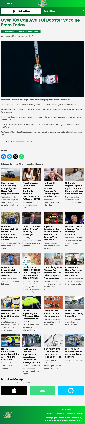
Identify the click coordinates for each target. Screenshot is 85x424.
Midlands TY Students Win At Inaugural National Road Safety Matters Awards (10, 226)
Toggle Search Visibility (81, 3)
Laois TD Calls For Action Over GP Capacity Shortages (31, 224)
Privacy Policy (60, 413)
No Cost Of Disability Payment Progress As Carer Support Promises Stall (53, 183)
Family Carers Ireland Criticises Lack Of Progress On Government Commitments (31, 266)
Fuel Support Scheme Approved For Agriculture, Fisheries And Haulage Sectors (31, 349)
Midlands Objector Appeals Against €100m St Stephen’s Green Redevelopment (74, 181)
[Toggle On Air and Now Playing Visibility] (64, 11)
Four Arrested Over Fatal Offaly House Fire (74, 306)
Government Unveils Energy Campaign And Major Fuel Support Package (10, 181)
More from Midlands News (29, 31)
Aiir (80, 420)
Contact (80, 413)
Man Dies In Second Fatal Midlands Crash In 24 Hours (10, 265)
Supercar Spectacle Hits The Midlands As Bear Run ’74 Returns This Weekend (53, 226)
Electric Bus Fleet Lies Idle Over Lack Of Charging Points (10, 308)
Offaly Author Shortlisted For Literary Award (53, 306)
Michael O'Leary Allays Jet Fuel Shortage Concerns (74, 224)
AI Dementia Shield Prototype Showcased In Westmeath (74, 265)
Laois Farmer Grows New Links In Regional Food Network (74, 346)
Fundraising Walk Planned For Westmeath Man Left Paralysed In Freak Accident (53, 266)
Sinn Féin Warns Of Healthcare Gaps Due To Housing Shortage (53, 346)
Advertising (48, 413)
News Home (9, 31)
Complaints (71, 413)
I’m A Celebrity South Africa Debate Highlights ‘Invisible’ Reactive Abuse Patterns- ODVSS (31, 184)
